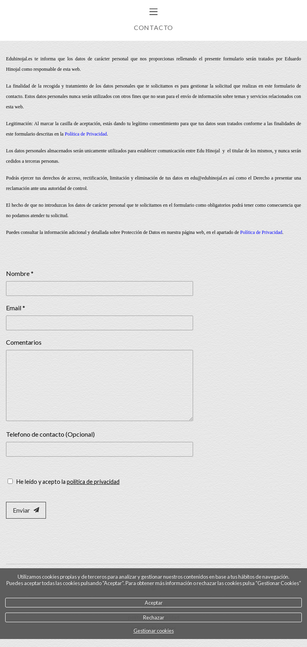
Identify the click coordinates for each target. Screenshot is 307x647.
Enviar (26, 510)
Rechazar (153, 617)
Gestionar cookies (154, 630)
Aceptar (154, 602)
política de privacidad (93, 481)
